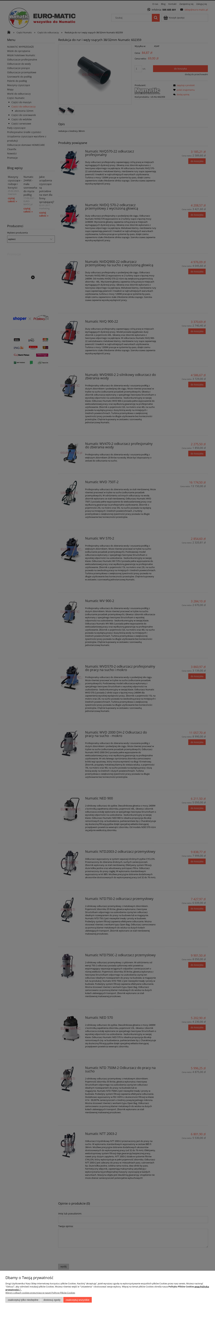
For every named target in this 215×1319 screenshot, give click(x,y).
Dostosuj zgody (51, 1299)
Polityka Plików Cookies (181, 1286)
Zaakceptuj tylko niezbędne (23, 1299)
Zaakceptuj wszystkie (77, 1299)
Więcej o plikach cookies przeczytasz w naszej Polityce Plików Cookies (40, 1292)
